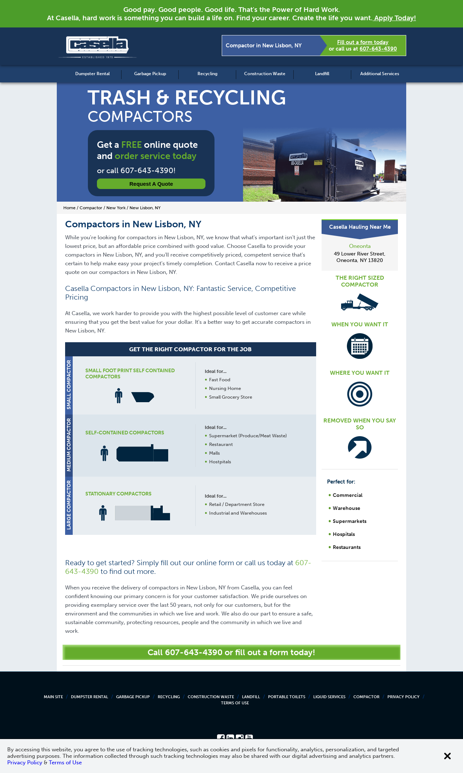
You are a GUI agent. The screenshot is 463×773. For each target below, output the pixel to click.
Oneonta (360, 246)
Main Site (53, 697)
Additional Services (379, 73)
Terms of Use (235, 703)
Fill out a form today (362, 42)
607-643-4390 (378, 49)
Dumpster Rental (92, 73)
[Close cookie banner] (447, 756)
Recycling (207, 73)
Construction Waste (264, 73)
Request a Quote (151, 184)
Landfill (322, 73)
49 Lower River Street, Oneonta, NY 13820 (360, 257)
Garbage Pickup (150, 73)
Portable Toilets (286, 697)
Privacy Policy (403, 697)
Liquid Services (329, 697)
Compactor (366, 697)
